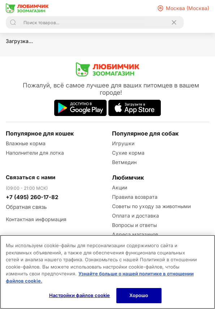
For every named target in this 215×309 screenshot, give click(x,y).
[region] (107, 272)
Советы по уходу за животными (151, 206)
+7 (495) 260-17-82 (32, 197)
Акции (119, 187)
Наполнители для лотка (35, 153)
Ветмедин (124, 162)
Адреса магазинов (135, 234)
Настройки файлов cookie (79, 295)
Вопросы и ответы (134, 225)
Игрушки (123, 143)
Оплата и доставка (135, 216)
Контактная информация (36, 219)
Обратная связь (26, 206)
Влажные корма (26, 143)
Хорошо (139, 295)
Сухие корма (128, 153)
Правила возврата (135, 197)
